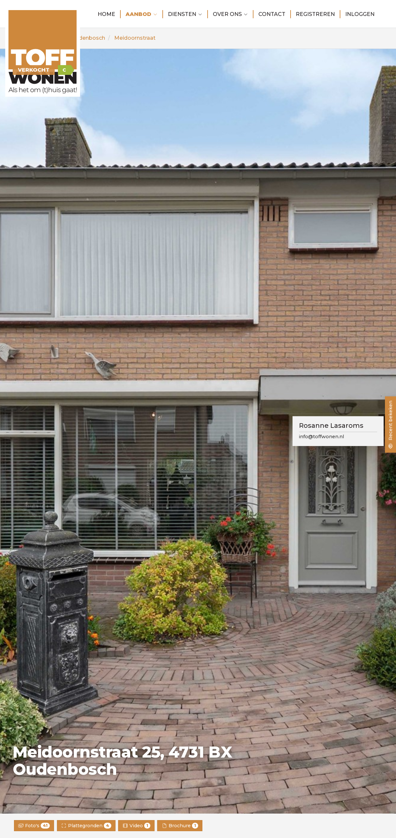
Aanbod (141, 14)
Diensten (185, 14)
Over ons (230, 14)
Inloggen (360, 14)
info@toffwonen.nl (321, 437)
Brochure (179, 826)
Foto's (34, 826)
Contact (271, 14)
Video (136, 826)
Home (106, 14)
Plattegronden (86, 826)
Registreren (315, 14)
